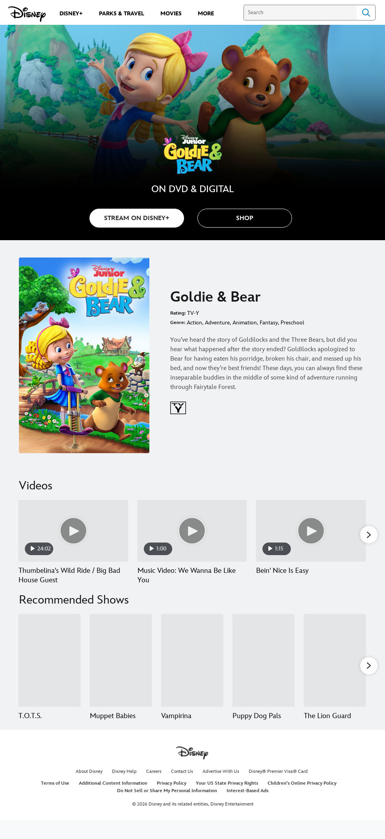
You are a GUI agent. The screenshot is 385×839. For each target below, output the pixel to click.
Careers (154, 790)
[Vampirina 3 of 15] (192, 670)
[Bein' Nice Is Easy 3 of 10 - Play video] (311, 530)
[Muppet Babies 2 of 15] (121, 670)
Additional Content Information (113, 802)
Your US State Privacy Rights (227, 802)
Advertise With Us (221, 790)
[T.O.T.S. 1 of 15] (49, 670)
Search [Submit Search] (366, 12)
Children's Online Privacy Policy (302, 802)
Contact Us (182, 790)
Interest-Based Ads (247, 810)
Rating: (178, 313)
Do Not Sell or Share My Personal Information (167, 810)
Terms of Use (55, 802)
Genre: (177, 323)
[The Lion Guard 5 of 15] (335, 670)
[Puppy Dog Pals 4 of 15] (263, 670)
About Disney (89, 790)
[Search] (300, 12)
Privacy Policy (171, 802)
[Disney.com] (27, 14)
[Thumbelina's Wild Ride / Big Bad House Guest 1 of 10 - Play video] (73, 530)
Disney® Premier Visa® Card (278, 790)
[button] (244, 218)
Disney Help (124, 790)
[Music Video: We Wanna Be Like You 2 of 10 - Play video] (192, 530)
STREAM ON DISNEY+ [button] (136, 218)
